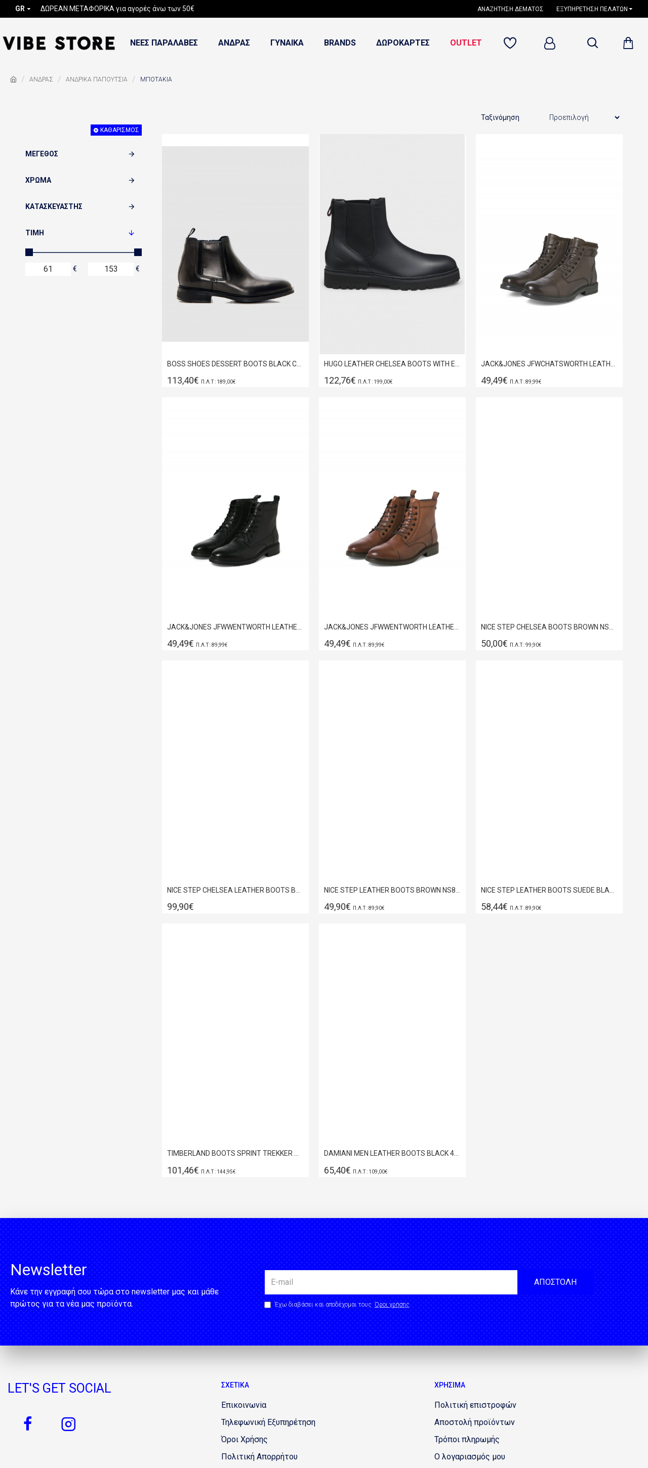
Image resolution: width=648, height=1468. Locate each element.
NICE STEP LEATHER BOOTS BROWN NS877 (392, 890)
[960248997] (243, 1405)
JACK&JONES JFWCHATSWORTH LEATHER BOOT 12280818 (549, 364)
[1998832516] (268, 1422)
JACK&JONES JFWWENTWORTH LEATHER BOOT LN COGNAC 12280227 (392, 627)
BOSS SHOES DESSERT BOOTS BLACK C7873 (235, 364)
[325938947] (475, 1405)
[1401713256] (467, 1439)
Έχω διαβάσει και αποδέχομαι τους (337, 1304)
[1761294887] (474, 1422)
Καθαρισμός (119, 130)
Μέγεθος (41, 154)
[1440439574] (469, 1456)
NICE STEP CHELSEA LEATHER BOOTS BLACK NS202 (235, 890)
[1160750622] (514, 9)
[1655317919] (68, 1424)
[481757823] (512, 43)
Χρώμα (38, 180)
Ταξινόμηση (500, 117)
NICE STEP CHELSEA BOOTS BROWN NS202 (549, 627)
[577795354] (244, 1439)
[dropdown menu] (592, 43)
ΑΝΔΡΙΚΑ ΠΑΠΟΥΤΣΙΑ (97, 79)
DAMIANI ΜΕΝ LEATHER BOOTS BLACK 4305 (392, 1153)
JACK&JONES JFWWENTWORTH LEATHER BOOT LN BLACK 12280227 (235, 627)
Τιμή (34, 233)
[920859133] (28, 1424)
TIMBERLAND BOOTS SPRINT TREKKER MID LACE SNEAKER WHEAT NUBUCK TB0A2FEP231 (235, 1153)
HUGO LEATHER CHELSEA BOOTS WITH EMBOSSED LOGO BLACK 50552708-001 (392, 364)
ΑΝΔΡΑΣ (41, 79)
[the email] (428, 1282)
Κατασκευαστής (54, 206)
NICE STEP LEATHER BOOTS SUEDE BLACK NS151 (549, 890)
